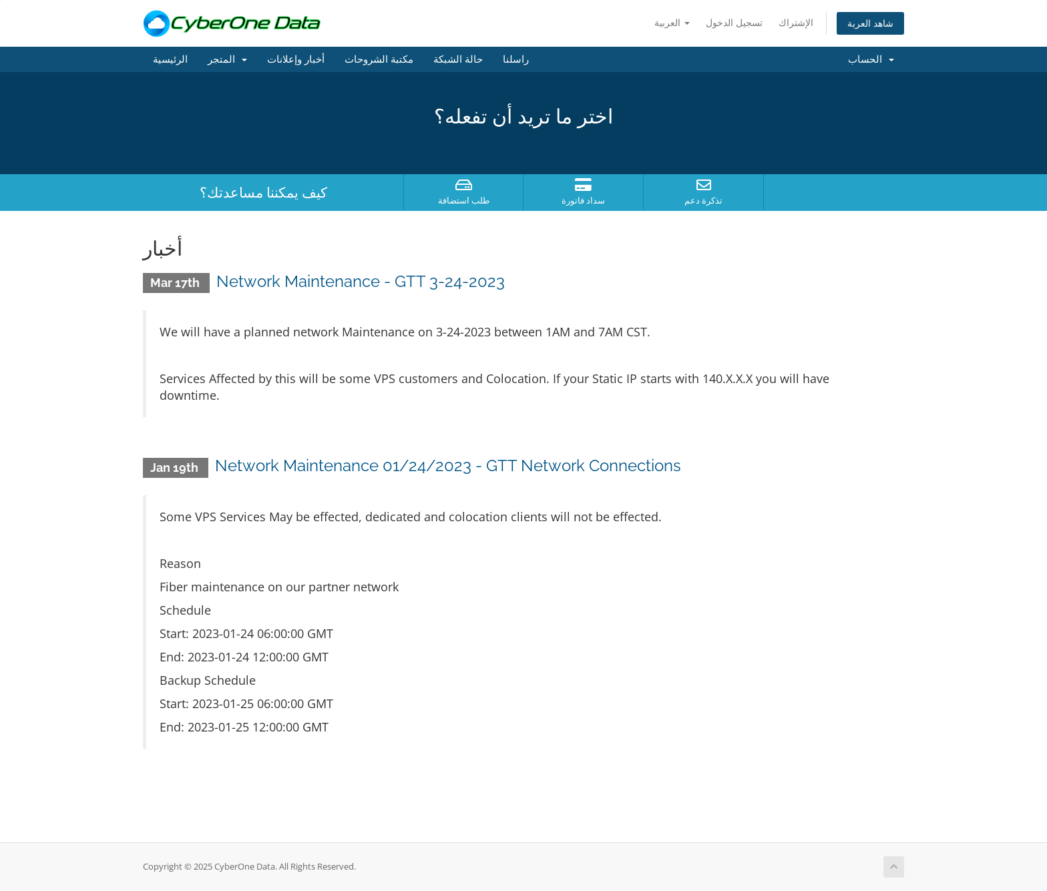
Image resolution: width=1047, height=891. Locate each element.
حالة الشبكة (458, 59)
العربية (672, 22)
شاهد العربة (870, 23)
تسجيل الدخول (734, 22)
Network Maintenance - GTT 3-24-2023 (360, 281)
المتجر (227, 59)
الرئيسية (170, 59)
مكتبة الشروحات (379, 59)
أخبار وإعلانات (296, 59)
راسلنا (516, 59)
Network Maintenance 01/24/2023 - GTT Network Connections (448, 465)
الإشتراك (796, 22)
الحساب (871, 59)
